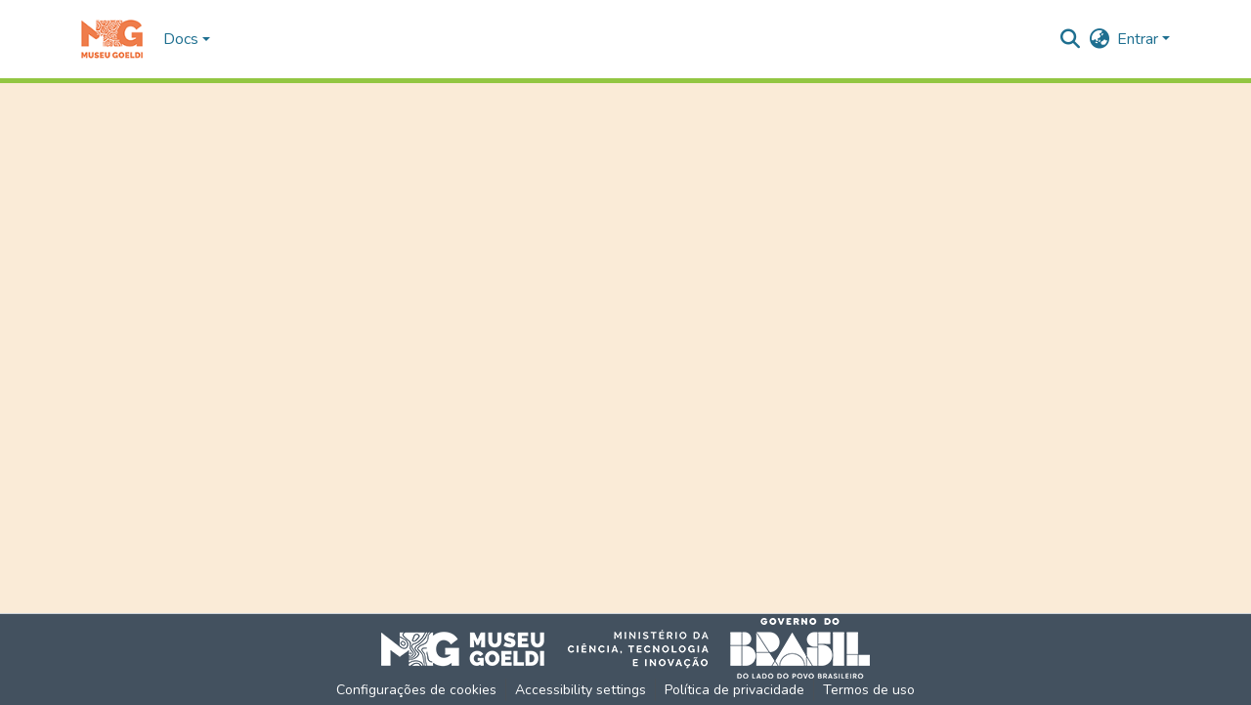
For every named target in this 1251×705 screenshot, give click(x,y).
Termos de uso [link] (869, 690)
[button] (112, 39)
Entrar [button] (1139, 39)
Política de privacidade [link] (734, 690)
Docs (180, 39)
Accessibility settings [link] (580, 690)
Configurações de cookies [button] (416, 690)
